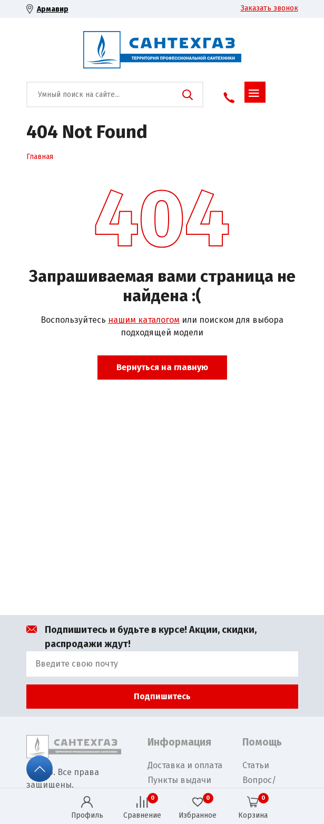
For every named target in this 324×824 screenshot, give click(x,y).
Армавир (52, 9)
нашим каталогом (144, 320)
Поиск (187, 94)
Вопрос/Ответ (259, 786)
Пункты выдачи (179, 780)
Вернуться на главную (162, 367)
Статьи (255, 765)
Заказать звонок (269, 8)
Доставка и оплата (185, 765)
